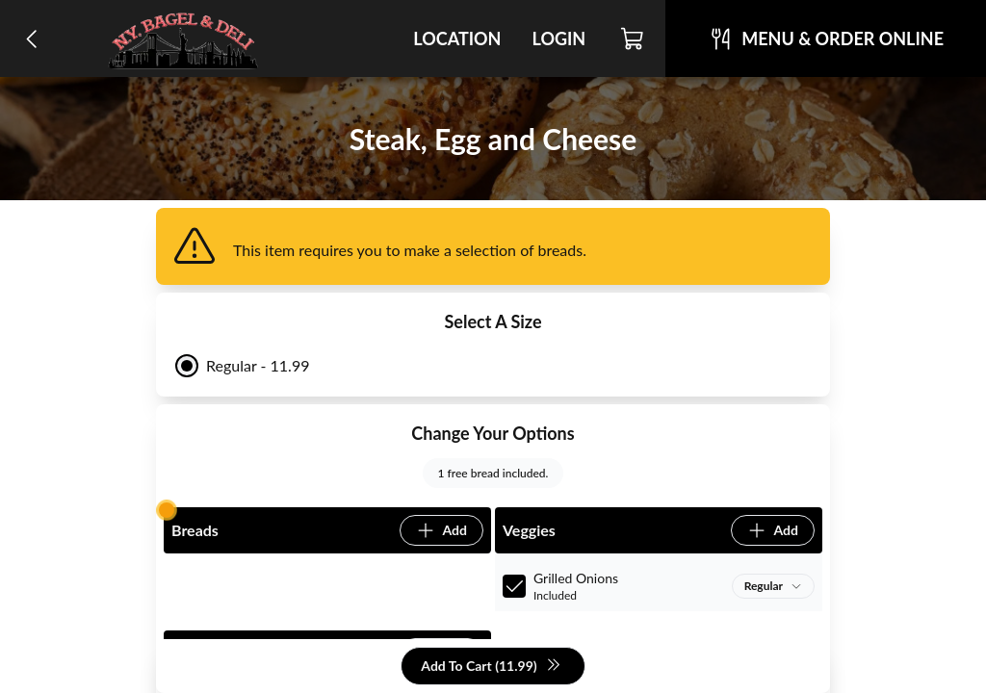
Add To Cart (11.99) (490, 666)
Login (558, 38)
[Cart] (633, 38)
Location (457, 38)
